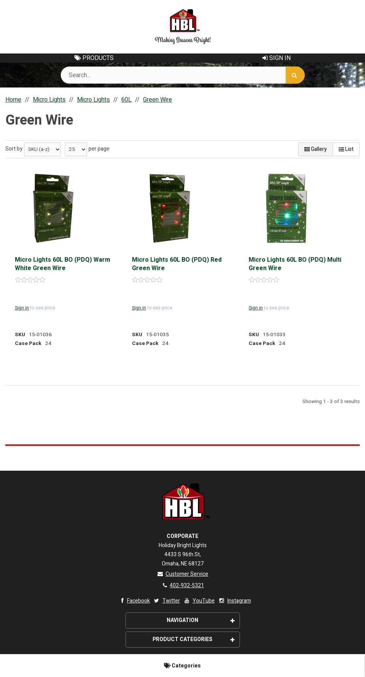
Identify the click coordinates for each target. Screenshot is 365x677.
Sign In (276, 58)
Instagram (234, 601)
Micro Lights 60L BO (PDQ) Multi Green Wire (295, 264)
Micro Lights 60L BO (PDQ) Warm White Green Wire (62, 264)
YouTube (199, 601)
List (346, 149)
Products (94, 58)
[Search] (295, 75)
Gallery (315, 149)
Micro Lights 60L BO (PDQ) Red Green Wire (177, 264)
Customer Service (182, 574)
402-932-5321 (182, 585)
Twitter (166, 601)
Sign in (22, 307)
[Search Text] (183, 75)
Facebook (133, 601)
